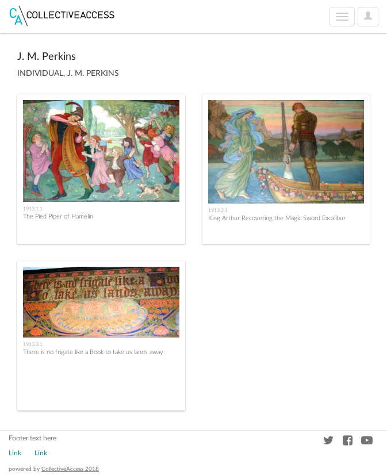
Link (15, 453)
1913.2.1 (218, 210)
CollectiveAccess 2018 (70, 469)
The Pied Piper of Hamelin (58, 216)
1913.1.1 (33, 209)
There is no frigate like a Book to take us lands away (93, 352)
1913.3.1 (33, 344)
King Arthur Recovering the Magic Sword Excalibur (277, 218)
